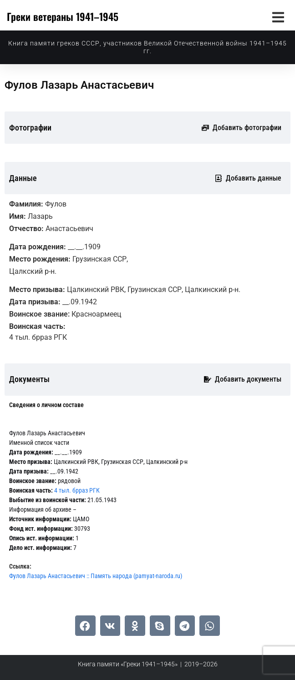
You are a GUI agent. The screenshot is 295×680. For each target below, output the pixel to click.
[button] (278, 17)
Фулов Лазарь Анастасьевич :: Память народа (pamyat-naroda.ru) (95, 575)
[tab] (46, 405)
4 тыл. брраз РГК (77, 490)
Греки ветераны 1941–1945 (62, 16)
